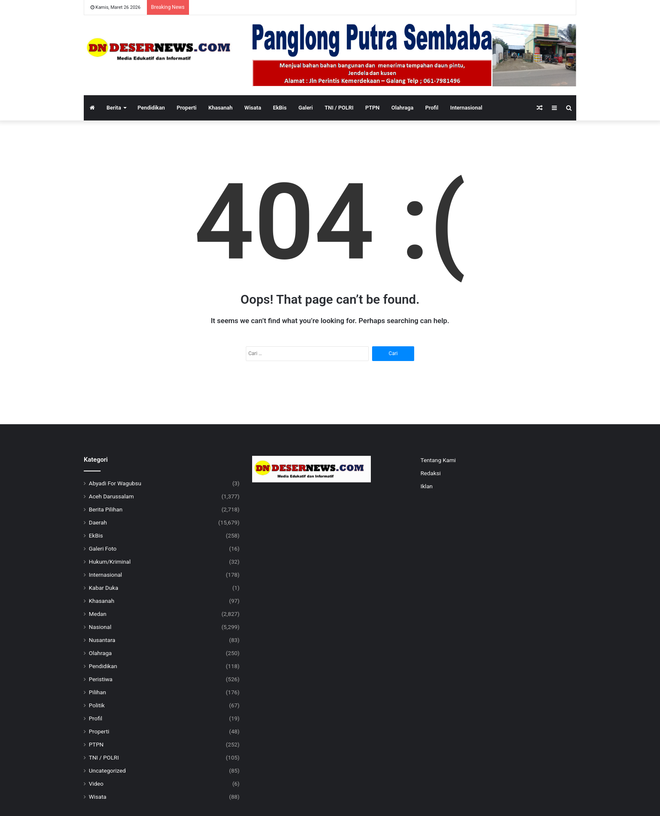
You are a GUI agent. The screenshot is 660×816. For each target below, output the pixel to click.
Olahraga (402, 107)
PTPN (372, 107)
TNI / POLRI (339, 107)
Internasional (466, 107)
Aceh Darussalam (111, 496)
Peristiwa (100, 679)
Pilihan (97, 692)
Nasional (100, 626)
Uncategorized (107, 770)
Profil (431, 107)
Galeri (305, 107)
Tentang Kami (438, 460)
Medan (97, 613)
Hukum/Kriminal (109, 561)
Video (96, 783)
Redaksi (430, 473)
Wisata (253, 107)
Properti (187, 107)
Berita (113, 107)
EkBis (280, 107)
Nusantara (102, 640)
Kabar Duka (103, 587)
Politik (97, 705)
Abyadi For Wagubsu (115, 483)
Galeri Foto (103, 548)
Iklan (426, 486)
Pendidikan (151, 107)
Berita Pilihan (105, 509)
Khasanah (220, 107)
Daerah (98, 522)
